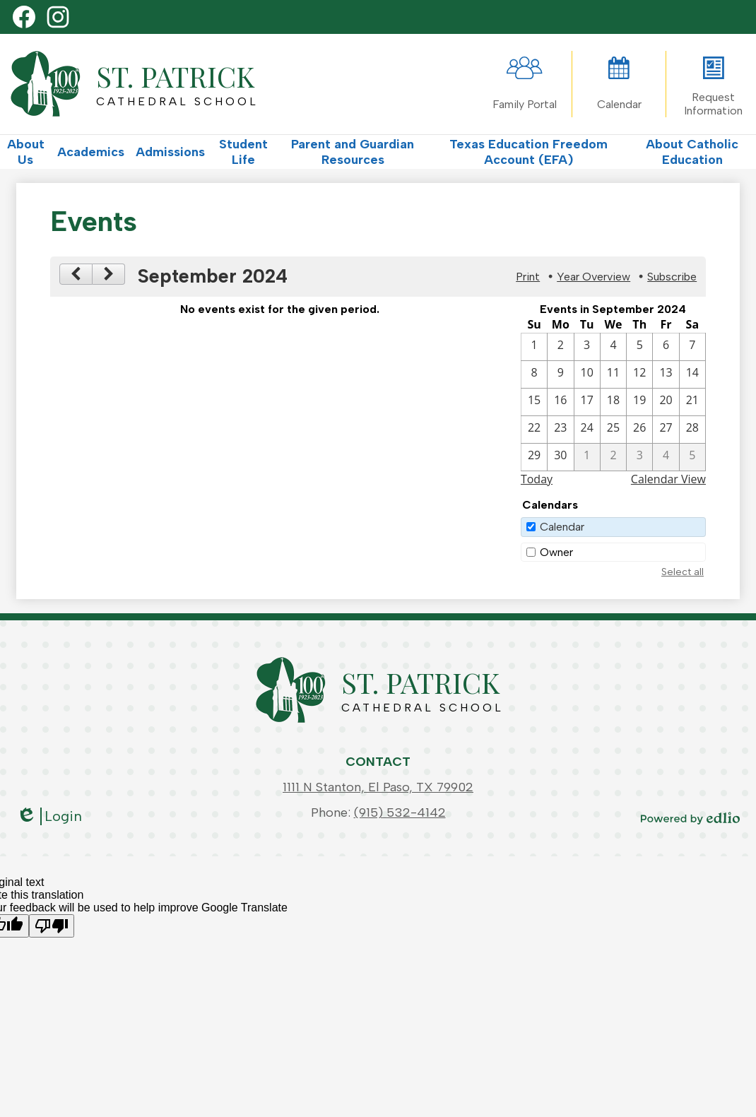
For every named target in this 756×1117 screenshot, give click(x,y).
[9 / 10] (587, 374)
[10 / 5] (692, 457)
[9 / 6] (666, 347)
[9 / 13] (666, 374)
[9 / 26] (639, 429)
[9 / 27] (666, 429)
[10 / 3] (639, 457)
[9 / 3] (587, 347)
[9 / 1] (534, 347)
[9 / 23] (560, 429)
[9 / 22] (534, 429)
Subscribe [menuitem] (672, 276)
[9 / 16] (560, 402)
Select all (682, 572)
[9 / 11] (613, 374)
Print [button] (528, 276)
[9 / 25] (613, 429)
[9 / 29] (534, 457)
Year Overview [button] (593, 276)
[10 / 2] (613, 457)
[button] (26, 152)
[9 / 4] (613, 347)
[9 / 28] (692, 429)
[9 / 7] (692, 347)
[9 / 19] (639, 402)
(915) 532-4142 (400, 812)
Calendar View (668, 479)
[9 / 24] (587, 429)
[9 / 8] (534, 374)
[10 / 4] (666, 457)
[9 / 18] (613, 402)
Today (537, 479)
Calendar (562, 526)
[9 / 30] (560, 457)
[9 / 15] (534, 402)
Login (49, 816)
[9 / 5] (639, 347)
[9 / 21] (692, 402)
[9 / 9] (560, 374)
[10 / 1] (587, 457)
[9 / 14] (692, 374)
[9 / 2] (560, 347)
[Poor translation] (51, 926)
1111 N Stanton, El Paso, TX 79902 (378, 787)
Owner (556, 552)
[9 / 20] (666, 402)
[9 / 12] (639, 374)
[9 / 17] (587, 402)
